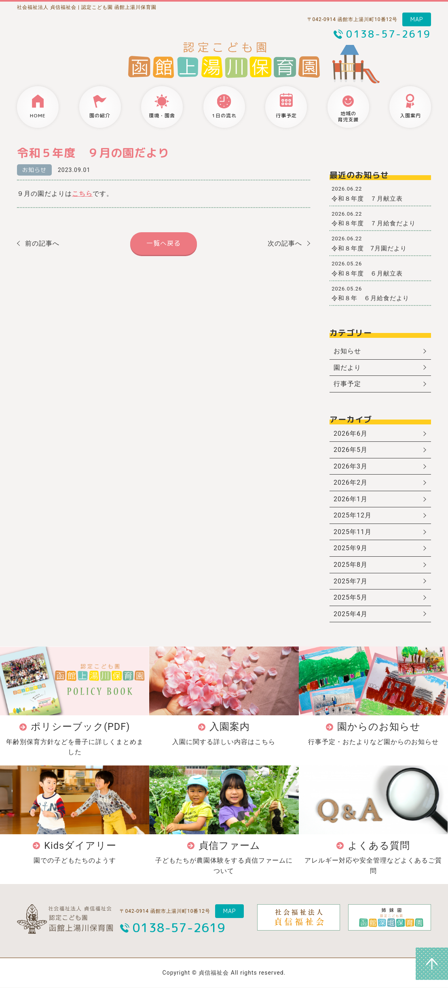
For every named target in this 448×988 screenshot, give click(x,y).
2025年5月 (351, 598)
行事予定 (347, 384)
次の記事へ (285, 243)
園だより (347, 367)
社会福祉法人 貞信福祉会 (46, 7)
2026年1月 (351, 499)
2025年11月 (353, 532)
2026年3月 (351, 466)
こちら (82, 193)
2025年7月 (351, 581)
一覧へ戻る (163, 243)
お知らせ (34, 170)
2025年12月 (353, 515)
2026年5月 (351, 450)
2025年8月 (351, 565)
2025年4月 (351, 614)
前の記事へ (42, 243)
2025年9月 (351, 548)
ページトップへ (432, 964)
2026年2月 (351, 483)
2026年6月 (351, 433)
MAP (416, 19)
